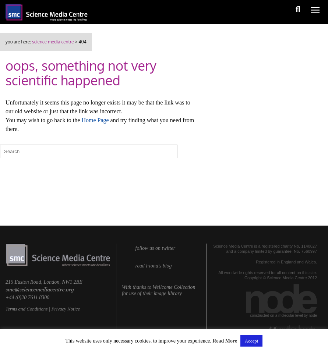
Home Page (95, 120)
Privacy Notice (65, 309)
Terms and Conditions (26, 309)
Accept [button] (251, 341)
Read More (224, 341)
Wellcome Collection (174, 287)
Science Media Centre (53, 42)
